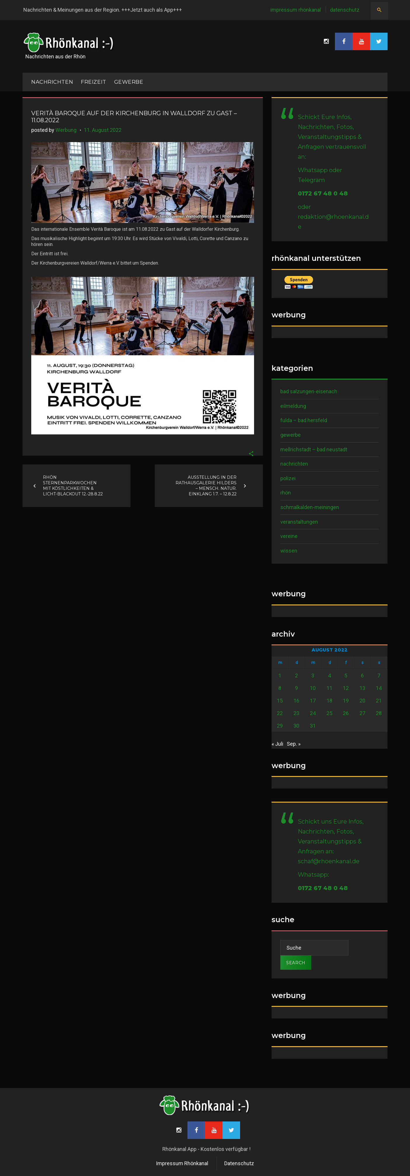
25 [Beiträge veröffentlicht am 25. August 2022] (329, 713)
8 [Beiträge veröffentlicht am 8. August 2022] (279, 688)
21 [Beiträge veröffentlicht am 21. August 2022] (379, 701)
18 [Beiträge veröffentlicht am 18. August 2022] (329, 701)
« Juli (277, 744)
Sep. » (293, 744)
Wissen (288, 551)
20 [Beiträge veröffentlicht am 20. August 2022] (362, 701)
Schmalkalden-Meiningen (309, 507)
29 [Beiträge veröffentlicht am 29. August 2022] (280, 726)
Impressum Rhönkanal (295, 10)
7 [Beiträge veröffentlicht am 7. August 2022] (378, 675)
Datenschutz (344, 10)
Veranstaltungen (299, 522)
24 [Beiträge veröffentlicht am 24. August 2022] (313, 713)
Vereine (289, 536)
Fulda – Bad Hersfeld (303, 420)
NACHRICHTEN (52, 82)
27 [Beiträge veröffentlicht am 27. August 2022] (362, 713)
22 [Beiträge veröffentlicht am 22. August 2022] (280, 713)
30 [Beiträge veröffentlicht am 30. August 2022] (296, 726)
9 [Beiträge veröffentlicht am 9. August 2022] (296, 688)
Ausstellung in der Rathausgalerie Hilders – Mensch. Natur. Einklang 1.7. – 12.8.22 (206, 486)
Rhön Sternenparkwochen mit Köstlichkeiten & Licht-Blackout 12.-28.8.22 (73, 486)
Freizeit (93, 82)
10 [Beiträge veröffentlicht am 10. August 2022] (313, 688)
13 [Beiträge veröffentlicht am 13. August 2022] (362, 688)
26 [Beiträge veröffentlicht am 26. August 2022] (346, 713)
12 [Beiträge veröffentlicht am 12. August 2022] (346, 688)
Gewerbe (128, 82)
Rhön (285, 493)
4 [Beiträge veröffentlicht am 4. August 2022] (329, 675)
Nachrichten (294, 464)
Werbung (66, 130)
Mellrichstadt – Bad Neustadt (313, 449)
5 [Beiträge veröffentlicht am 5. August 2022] (345, 675)
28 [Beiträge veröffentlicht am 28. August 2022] (379, 713)
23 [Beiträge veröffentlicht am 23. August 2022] (296, 713)
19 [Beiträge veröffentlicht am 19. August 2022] (346, 701)
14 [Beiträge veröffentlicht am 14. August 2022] (379, 688)
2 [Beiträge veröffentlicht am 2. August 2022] (296, 675)
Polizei (288, 478)
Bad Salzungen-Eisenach (308, 391)
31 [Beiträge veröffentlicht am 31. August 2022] (313, 726)
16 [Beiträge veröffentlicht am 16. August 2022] (296, 701)
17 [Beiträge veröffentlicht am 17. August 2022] (313, 701)
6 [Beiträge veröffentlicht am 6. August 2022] (362, 675)
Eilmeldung (293, 406)
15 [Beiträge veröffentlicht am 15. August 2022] (280, 701)
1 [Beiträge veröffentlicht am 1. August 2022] (279, 675)
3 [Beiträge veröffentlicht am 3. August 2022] (312, 675)
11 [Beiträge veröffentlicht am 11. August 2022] (329, 688)
